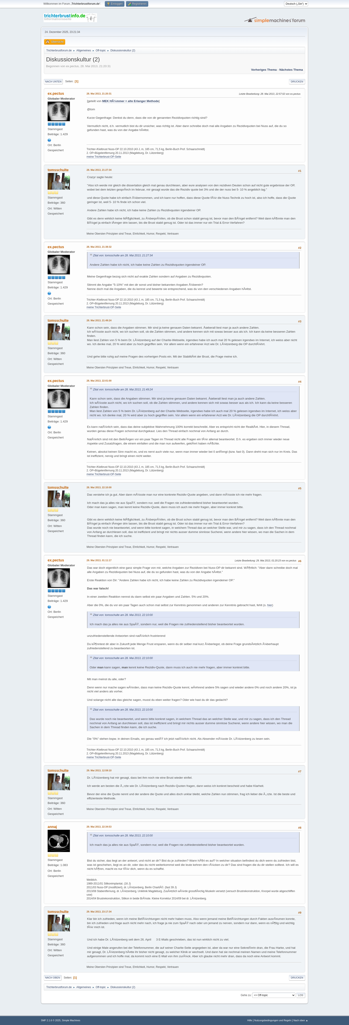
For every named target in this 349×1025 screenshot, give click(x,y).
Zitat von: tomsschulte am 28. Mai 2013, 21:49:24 (123, 389)
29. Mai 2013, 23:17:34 (99, 911)
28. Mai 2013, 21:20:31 (99, 93)
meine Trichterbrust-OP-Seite (104, 156)
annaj (52, 827)
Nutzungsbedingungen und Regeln (272, 1020)
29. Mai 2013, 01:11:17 (99, 560)
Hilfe (249, 1020)
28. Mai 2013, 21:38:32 (99, 246)
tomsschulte (58, 170)
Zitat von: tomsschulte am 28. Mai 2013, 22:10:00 (123, 615)
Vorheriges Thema (264, 69)
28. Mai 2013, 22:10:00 (99, 487)
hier (269, 605)
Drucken (297, 81)
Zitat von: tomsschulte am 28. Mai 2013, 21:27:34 (123, 255)
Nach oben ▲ (300, 1020)
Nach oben (52, 977)
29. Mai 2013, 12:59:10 (99, 770)
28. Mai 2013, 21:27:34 (99, 170)
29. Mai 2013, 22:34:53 (99, 826)
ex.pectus (56, 93)
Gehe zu (246, 995)
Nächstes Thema (291, 69)
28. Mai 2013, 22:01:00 (99, 380)
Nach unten (53, 81)
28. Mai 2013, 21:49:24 (99, 320)
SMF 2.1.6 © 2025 (51, 1020)
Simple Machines (71, 1020)
